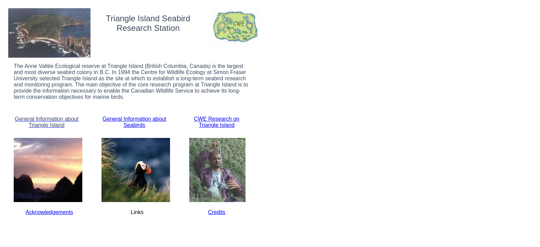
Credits (217, 212)
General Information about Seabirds (134, 122)
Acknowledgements (49, 212)
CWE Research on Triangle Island (217, 122)
